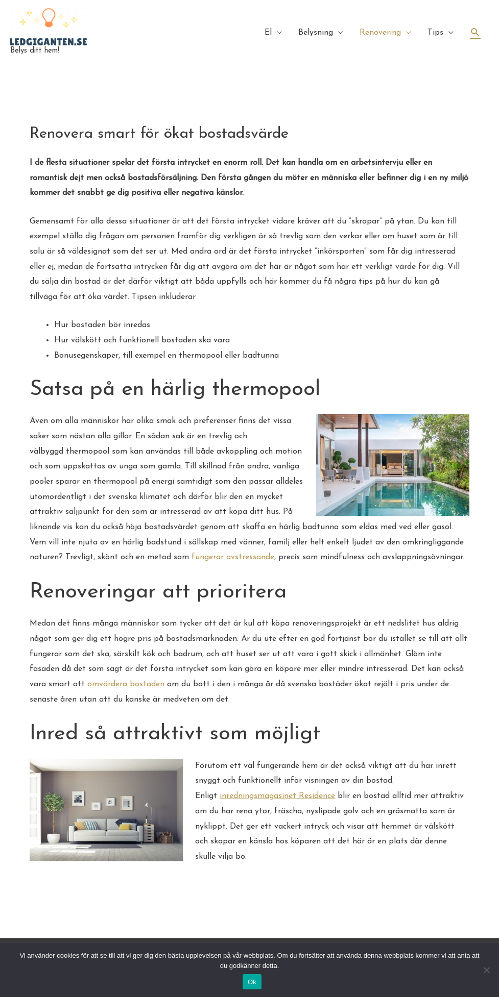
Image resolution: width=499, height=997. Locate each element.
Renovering (380, 33)
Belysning (315, 33)
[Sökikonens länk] (475, 32)
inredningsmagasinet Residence (277, 796)
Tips (435, 33)
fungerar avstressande (233, 557)
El (268, 33)
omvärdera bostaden (125, 684)
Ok (252, 982)
